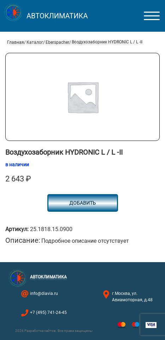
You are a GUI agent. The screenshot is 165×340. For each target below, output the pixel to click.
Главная (15, 42)
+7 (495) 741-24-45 (48, 312)
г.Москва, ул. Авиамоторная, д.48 (132, 296)
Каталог (34, 42)
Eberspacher (57, 42)
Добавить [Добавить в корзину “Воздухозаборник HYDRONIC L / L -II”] (82, 203)
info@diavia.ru (44, 293)
